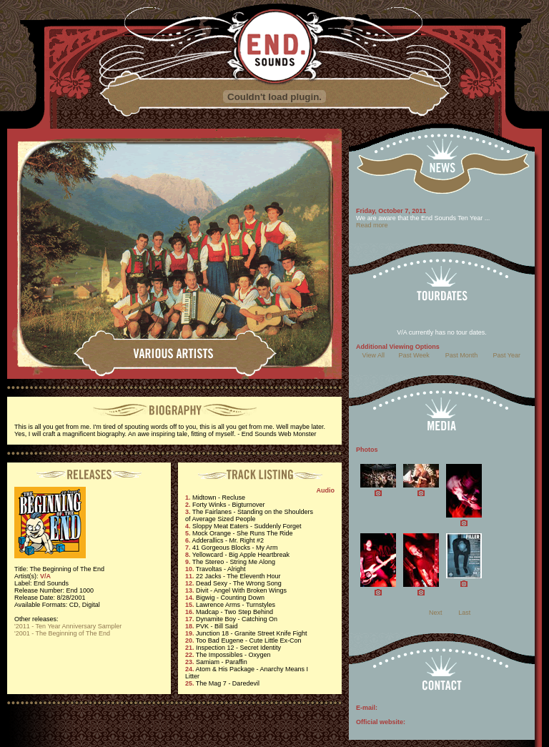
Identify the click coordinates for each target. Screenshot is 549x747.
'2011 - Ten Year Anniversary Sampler (68, 626)
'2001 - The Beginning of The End (62, 633)
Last (464, 612)
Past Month (461, 355)
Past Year (507, 355)
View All (373, 355)
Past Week (413, 355)
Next (435, 612)
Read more (372, 225)
